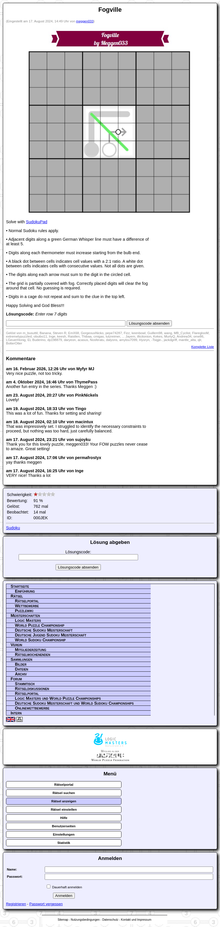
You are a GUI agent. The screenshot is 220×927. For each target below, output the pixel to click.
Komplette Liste (202, 346)
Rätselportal (27, 601)
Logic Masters (28, 620)
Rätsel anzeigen (63, 801)
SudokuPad (36, 221)
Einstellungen (64, 834)
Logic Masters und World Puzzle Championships (58, 698)
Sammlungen (21, 659)
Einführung (25, 591)
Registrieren (16, 904)
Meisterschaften (25, 615)
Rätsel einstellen (64, 809)
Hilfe (63, 818)
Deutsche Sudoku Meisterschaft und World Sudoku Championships (74, 703)
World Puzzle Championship (39, 625)
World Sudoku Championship (40, 640)
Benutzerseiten (64, 826)
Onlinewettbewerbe (32, 708)
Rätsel (17, 596)
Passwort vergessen (46, 904)
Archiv (21, 674)
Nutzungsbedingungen (85, 919)
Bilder (20, 664)
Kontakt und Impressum (136, 919)
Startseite (20, 586)
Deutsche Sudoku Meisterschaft (43, 630)
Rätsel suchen (64, 793)
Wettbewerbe (27, 605)
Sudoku (13, 528)
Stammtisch (25, 683)
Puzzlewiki (24, 610)
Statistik (63, 842)
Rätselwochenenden (32, 654)
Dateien (21, 669)
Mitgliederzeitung (30, 649)
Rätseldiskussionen (32, 688)
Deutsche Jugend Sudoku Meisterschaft (50, 635)
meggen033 (85, 21)
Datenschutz (110, 919)
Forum (16, 679)
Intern (16, 713)
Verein (16, 644)
